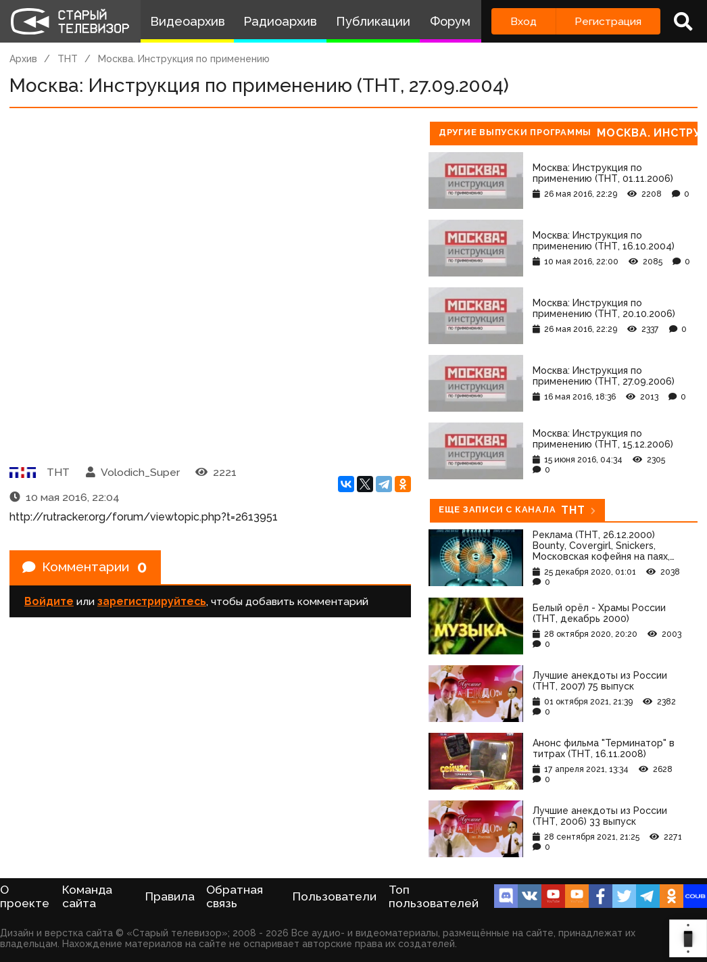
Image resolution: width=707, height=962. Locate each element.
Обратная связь (234, 896)
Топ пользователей (434, 896)
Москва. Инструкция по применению (184, 58)
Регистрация (608, 21)
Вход (523, 21)
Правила (170, 896)
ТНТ (67, 58)
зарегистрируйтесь (151, 602)
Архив (23, 58)
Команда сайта (87, 896)
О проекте (24, 896)
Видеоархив (187, 21)
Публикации (373, 21)
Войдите (49, 602)
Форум (450, 21)
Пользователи (334, 896)
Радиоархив (280, 21)
